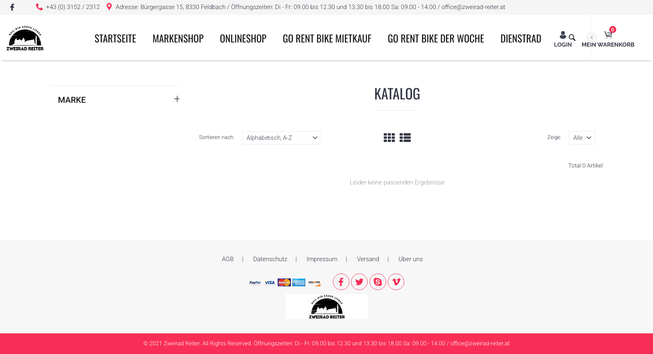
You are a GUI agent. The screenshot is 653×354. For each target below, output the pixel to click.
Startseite (115, 38)
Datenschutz (270, 259)
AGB (228, 259)
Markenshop (178, 38)
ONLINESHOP (243, 38)
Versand (368, 259)
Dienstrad (520, 38)
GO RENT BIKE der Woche (436, 38)
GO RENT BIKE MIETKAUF (327, 38)
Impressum (321, 259)
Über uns (410, 259)
